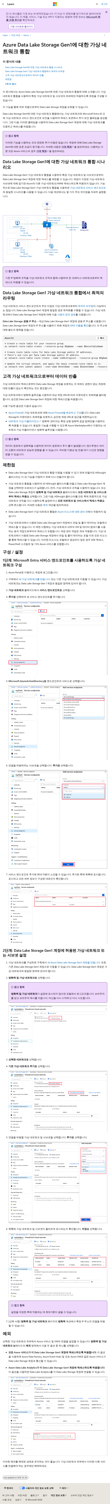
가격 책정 (66, 146)
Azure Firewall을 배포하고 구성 (64, 412)
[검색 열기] (97, 4)
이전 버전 (15, 35)
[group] (55, 355)
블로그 (34, 1495)
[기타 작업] (104, 35)
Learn (5, 35)
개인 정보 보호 (58, 1495)
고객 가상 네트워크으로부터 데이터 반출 (24, 75)
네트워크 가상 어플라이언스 (24, 421)
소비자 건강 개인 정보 (80, 1495)
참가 (45, 1495)
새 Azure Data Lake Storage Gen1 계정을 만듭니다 (73, 962)
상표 (17, 1499)
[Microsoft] (55, 4)
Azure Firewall (16, 412)
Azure (26, 35)
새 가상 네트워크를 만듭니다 (34, 579)
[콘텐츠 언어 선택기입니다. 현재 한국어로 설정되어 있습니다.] (8, 1488)
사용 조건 (7, 1499)
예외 (45, 504)
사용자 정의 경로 (66, 314)
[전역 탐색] (3, 4)
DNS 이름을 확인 (79, 325)
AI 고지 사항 (8, 1495)
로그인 (104, 3)
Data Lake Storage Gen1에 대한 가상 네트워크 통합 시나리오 (33, 67)
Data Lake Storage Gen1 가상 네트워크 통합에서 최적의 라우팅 (35, 71)
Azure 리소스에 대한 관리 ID (73, 511)
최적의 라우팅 (85, 305)
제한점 (8, 79)
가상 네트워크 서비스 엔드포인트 (88, 187)
